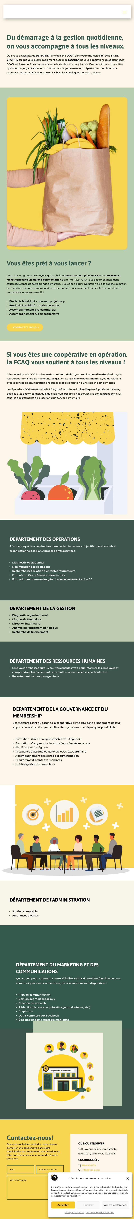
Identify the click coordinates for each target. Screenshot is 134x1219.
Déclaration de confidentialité (100, 1212)
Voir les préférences (115, 1204)
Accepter (63, 1204)
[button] (127, 1178)
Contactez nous (26, 327)
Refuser (88, 1204)
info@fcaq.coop (91, 1170)
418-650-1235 (89, 1165)
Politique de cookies (74, 1212)
